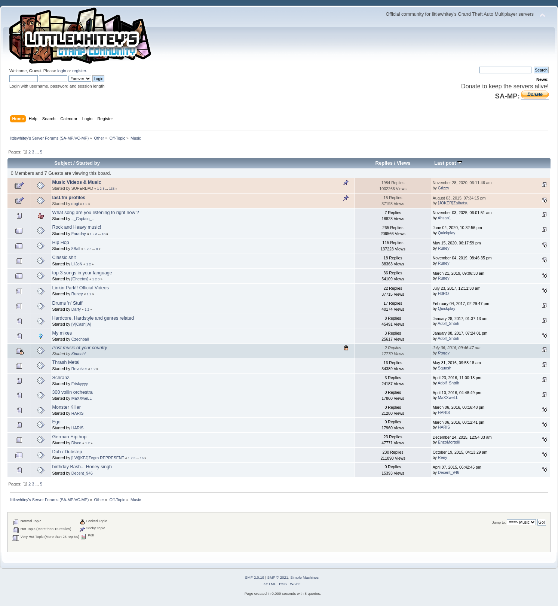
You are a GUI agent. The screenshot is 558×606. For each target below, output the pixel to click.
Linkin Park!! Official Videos (80, 287)
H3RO (443, 293)
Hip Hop (60, 242)
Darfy (76, 309)
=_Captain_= (82, 218)
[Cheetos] (79, 279)
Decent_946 (82, 473)
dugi (75, 203)
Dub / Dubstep (67, 451)
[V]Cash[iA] (81, 324)
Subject (63, 163)
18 (103, 234)
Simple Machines (304, 577)
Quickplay (447, 233)
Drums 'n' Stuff (67, 303)
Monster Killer (66, 407)
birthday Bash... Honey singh (82, 466)
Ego (56, 421)
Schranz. (61, 377)
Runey (444, 248)
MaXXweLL (81, 398)
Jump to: (499, 522)
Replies (384, 163)
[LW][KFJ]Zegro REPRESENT (97, 458)
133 (111, 189)
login (61, 70)
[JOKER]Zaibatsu (453, 203)
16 (142, 458)
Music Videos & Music (76, 182)
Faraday (78, 233)
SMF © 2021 (277, 577)
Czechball (80, 339)
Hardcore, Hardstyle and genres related (93, 318)
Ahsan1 (444, 218)
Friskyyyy (79, 383)
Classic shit (64, 257)
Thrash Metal (66, 362)
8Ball (75, 248)
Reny (442, 457)
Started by (88, 163)
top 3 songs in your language (82, 272)
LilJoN (76, 264)
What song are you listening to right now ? (95, 212)
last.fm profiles (69, 197)
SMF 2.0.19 (254, 577)
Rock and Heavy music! (76, 227)
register (79, 70)
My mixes (62, 333)
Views (404, 163)
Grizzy (443, 188)
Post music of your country (79, 347)
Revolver (79, 368)
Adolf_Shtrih (448, 323)
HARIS (77, 413)
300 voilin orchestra (72, 392)
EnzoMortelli (449, 442)
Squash (444, 368)
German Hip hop (69, 436)
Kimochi (78, 353)
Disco (76, 443)
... (38, 152)
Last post (448, 163)
